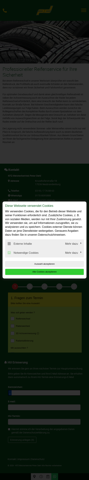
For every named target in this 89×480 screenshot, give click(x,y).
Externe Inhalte (20, 243)
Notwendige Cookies (23, 252)
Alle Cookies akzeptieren (44, 271)
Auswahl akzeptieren (44, 264)
